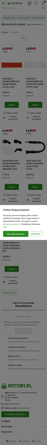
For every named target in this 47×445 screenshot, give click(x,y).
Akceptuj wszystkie (15, 234)
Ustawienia (35, 234)
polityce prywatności (11, 224)
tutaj (5, 227)
